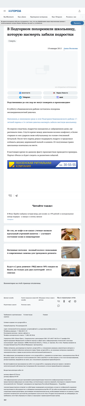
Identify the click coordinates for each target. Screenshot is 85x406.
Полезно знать (25, 304)
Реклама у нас (71, 17)
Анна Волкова (71, 48)
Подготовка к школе (10, 304)
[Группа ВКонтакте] (24, 93)
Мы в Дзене (22, 17)
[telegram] (17, 195)
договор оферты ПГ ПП (11, 376)
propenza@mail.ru (33, 329)
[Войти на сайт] (79, 11)
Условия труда (27, 314)
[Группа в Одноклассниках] (64, 301)
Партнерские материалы (39, 17)
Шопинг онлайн (9, 298)
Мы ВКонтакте (9, 17)
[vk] (10, 195)
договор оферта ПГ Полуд (12, 374)
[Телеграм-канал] (24, 97)
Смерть (12, 41)
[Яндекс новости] (60, 93)
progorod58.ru (37, 348)
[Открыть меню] (4, 11)
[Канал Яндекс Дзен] (75, 301)
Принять (77, 23)
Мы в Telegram (57, 17)
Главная (45, 314)
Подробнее (62, 384)
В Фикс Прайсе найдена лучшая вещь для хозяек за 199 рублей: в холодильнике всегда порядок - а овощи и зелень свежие (42, 217)
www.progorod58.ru (21, 322)
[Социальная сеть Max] (60, 97)
